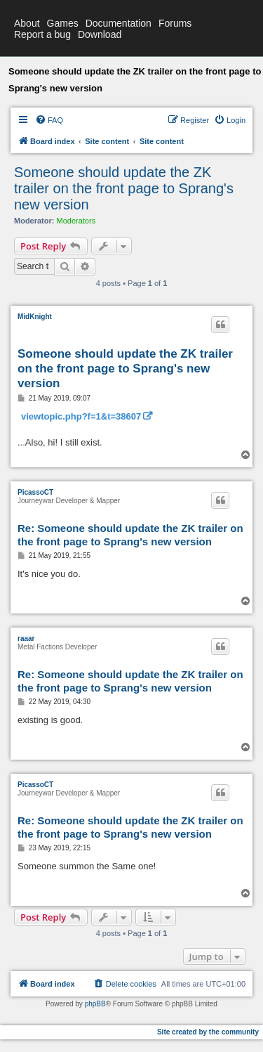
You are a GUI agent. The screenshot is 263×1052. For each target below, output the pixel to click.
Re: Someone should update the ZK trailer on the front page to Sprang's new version (130, 534)
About (27, 23)
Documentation (118, 23)
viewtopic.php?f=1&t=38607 (81, 416)
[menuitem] (49, 120)
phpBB (95, 1004)
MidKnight (35, 316)
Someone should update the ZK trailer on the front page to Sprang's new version (124, 188)
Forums (175, 23)
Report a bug (42, 34)
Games (63, 23)
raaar (26, 638)
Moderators (76, 220)
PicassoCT (35, 492)
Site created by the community (208, 1032)
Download (99, 34)
